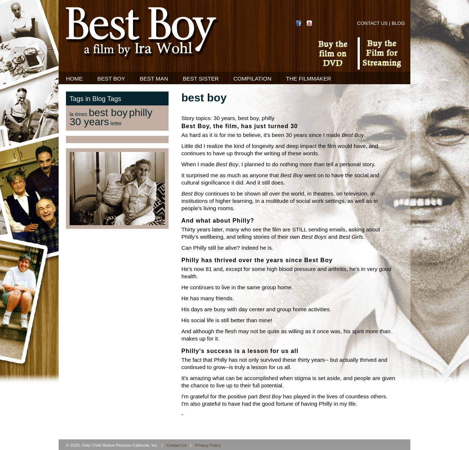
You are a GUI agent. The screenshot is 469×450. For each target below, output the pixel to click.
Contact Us (372, 23)
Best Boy (111, 78)
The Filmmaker (308, 78)
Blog (398, 23)
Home (74, 78)
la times (78, 114)
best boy (108, 112)
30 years (89, 121)
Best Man (154, 78)
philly (140, 112)
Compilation (252, 78)
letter (116, 123)
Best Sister (201, 78)
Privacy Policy (208, 445)
